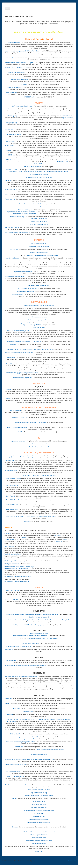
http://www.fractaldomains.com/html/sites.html (23, 458)
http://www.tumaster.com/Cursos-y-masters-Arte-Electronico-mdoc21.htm (30, 349)
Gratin (7, 703)
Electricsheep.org (11, 116)
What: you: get (10, 199)
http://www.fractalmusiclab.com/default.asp (17, 576)
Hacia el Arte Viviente (14, 87)
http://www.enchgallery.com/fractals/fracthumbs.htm (26, 456)
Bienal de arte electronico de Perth (39, 285)
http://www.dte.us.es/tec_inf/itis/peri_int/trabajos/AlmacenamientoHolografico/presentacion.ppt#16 (38, 620)
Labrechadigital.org (14, 42)
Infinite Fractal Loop (11, 470)
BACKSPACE (11, 357)
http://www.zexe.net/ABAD (32, 167)
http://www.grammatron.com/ (39, 174)
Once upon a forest (11, 189)
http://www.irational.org (17, 216)
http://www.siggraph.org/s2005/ (39, 246)
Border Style (13, 171)
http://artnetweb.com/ (39, 838)
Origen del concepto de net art (16, 72)
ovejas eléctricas (66, 116)
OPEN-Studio (22, 171)
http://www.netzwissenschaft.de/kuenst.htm (50, 749)
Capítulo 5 (66, 539)
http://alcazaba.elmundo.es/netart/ (39, 790)
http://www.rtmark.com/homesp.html (16, 785)
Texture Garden (28, 711)
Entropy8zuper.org (11, 122)
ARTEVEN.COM (15, 410)
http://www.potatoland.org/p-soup (21, 106)
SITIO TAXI (9, 160)
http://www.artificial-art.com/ (39, 634)
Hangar (8, 389)
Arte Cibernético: (11, 92)
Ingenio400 (18, 432)
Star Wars (30, 171)
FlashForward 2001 (17, 294)
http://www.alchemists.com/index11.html (39, 841)
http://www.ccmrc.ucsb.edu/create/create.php (19, 352)
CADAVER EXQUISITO (19, 417)
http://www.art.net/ (39, 801)
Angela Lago (39, 851)
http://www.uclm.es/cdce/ (39, 317)
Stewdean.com (9, 649)
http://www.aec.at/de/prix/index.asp (29, 288)
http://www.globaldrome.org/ (39, 835)
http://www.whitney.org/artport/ (22, 377)
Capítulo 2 (57, 535)
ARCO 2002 (14, 249)
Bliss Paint (16, 708)
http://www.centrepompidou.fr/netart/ (39, 320)
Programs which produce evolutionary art (19, 646)
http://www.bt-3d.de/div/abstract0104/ (24, 214)
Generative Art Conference (12, 258)
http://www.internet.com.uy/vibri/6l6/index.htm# (21, 212)
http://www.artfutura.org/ (38, 243)
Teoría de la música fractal (12, 554)
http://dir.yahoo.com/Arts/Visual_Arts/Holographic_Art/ (29, 625)
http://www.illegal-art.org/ (39, 221)
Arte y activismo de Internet (19, 79)
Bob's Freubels (10, 496)
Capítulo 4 (10, 539)
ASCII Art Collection (39, 328)
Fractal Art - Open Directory (15, 500)
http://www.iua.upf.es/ (13, 344)
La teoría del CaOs (12, 510)
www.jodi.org (9, 129)
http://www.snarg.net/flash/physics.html (39, 822)
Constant (15, 827)
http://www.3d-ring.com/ (39, 444)
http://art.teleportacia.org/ (14, 134)
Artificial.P (10, 714)
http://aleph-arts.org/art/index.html (15, 764)
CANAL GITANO (62, 162)
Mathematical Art (15, 734)
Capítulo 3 (24, 537)
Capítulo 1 (7, 533)
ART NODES (23, 84)
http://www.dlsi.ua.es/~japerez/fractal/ (16, 569)
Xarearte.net (19, 747)
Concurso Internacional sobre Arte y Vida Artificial (42, 255)
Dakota (66, 171)
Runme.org (7, 699)
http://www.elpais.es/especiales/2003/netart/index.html (22, 51)
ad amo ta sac (8, 145)
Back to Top (72, 861)
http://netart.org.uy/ (39, 813)
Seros (6, 194)
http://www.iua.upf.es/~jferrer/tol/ (28, 737)
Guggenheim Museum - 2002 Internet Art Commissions (24, 341)
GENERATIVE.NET (11, 505)
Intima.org (8, 180)
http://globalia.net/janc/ (11, 564)
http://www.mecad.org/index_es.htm (18, 330)
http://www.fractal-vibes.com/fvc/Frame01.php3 (19, 567)
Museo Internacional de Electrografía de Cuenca (39, 305)
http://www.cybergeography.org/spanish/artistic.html (21, 676)
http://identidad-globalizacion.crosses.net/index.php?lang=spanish (26, 665)
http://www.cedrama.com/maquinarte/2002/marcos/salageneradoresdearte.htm (29, 759)
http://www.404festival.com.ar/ (25, 291)
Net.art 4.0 (9, 58)
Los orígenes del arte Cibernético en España (19, 63)
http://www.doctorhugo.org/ (15, 776)
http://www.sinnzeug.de (25, 210)
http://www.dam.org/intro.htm (32, 325)
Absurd (9, 150)
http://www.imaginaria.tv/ (12, 771)
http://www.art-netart (39, 816)
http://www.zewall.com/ (30, 739)
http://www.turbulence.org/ (39, 218)
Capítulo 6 (59, 541)
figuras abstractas (67, 118)
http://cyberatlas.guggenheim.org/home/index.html (22, 373)
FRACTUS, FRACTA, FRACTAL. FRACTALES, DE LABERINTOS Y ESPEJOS (31, 516)
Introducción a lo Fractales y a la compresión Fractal (39, 475)
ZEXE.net (11, 155)
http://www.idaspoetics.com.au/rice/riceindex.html (39, 832)
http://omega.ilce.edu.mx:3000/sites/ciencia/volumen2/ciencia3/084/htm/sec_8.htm (32, 614)
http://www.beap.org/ (11, 263)
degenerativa (10, 141)
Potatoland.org (11, 109)
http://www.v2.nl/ (25, 323)
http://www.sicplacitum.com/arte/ (15, 276)
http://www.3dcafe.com (18, 441)
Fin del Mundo (10, 364)
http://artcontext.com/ (39, 804)
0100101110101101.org (12, 227)
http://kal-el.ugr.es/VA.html (30, 643)
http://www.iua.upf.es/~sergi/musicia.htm (17, 581)
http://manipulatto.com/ (39, 843)
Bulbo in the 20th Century (42, 171)
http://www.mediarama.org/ (39, 754)
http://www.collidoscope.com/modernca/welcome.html (30, 636)
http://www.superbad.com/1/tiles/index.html (38, 177)
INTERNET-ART (29, 97)
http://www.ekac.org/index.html (39, 617)
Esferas (8, 398)
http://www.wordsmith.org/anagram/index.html (20, 742)
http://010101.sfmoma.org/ (39, 793)
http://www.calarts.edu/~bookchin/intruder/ (29, 204)
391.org (14, 798)
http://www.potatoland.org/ (39, 807)
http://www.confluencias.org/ (23, 272)
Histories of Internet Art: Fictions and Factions (39, 795)
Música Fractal (9, 546)
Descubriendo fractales (13, 478)
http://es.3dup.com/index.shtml (39, 447)
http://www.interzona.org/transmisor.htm (17, 232)
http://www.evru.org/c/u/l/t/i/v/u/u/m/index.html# (39, 810)
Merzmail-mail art (11, 660)
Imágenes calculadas (12, 485)
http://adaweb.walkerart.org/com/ (39, 819)
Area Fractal (10, 461)
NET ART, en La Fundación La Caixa (16, 67)
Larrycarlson (39, 207)
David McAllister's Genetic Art (39, 224)
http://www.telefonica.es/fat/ (39, 252)
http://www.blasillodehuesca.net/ (17, 427)
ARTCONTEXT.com (11, 169)
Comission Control (57, 171)
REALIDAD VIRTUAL (12, 590)
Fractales (27, 521)
